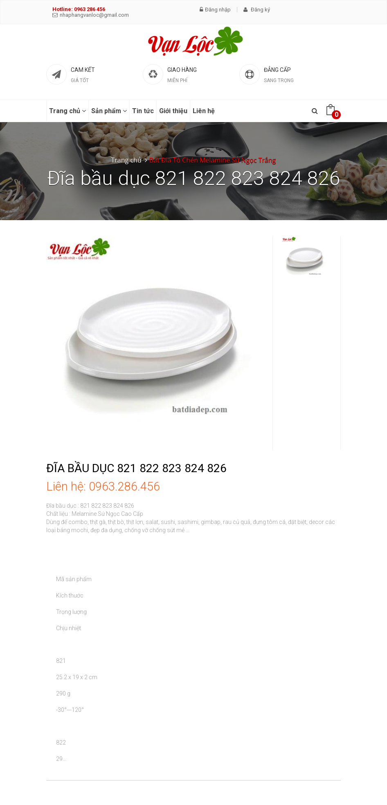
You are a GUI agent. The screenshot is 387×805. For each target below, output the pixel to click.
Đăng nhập (215, 9)
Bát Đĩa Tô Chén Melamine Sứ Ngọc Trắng (212, 160)
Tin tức (143, 111)
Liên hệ (204, 111)
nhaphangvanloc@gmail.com (90, 15)
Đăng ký (256, 9)
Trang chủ (67, 111)
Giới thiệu (173, 111)
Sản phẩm (109, 111)
